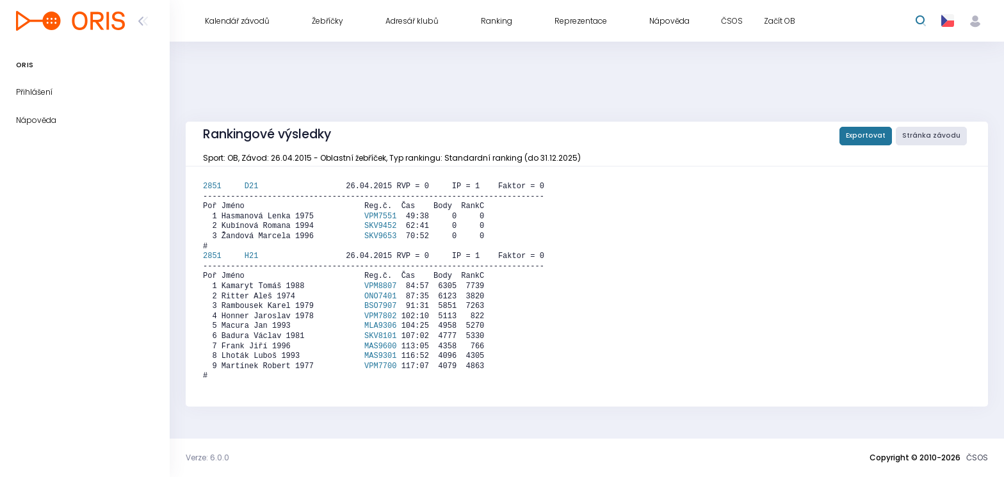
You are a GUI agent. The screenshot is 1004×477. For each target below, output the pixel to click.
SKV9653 (380, 236)
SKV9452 (380, 226)
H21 (252, 256)
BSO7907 (380, 306)
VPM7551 (380, 216)
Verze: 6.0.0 (207, 457)
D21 (252, 186)
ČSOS (977, 457)
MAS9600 (380, 346)
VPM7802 (380, 316)
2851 (224, 186)
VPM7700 (380, 366)
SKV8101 (380, 336)
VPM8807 (380, 286)
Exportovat (866, 135)
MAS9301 (380, 356)
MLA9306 (380, 325)
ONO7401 (380, 296)
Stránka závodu (931, 135)
